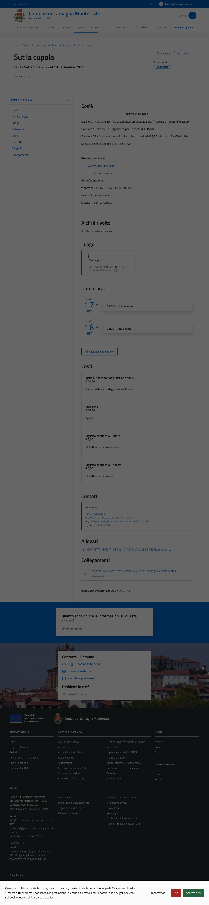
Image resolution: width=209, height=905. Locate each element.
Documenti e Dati (19, 768)
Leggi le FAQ (65, 797)
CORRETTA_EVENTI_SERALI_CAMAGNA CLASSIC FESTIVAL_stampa (129, 549)
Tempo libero (142, 27)
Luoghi (158, 774)
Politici (13, 752)
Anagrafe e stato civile (70, 752)
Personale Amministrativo (24, 757)
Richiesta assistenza (69, 813)
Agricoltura (122, 27)
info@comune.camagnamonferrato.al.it (31, 820)
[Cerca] (192, 15)
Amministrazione (27, 27)
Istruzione (162, 27)
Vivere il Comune (88, 27)
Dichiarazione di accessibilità (121, 818)
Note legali (112, 813)
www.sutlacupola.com (101, 166)
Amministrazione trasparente (122, 797)
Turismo (110, 773)
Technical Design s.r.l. (32, 895)
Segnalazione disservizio (71, 808)
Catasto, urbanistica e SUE (72, 768)
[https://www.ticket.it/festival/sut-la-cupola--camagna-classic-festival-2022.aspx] (136, 573)
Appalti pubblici (66, 757)
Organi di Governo (19, 747)
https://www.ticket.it (100, 173)
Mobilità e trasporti (116, 757)
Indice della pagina (40, 100)
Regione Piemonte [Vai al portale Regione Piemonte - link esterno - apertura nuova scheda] (21, 4)
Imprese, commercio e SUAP (121, 752)
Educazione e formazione (71, 778)
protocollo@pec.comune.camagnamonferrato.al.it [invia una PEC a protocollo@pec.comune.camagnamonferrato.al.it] (122, 521)
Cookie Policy (113, 808)
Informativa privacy (116, 803)
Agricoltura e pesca (68, 742)
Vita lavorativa (114, 778)
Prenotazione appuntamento (73, 803)
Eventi (158, 779)
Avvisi (158, 752)
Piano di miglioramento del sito (123, 824)
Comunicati (161, 747)
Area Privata (16, 875)
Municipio (95, 260)
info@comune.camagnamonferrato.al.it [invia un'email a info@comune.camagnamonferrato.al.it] (108, 517)
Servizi (66, 27)
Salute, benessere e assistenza (123, 763)
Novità (50, 27)
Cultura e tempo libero (70, 773)
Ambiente (63, 747)
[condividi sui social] (162, 53)
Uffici (12, 742)
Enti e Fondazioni (19, 763)
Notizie (158, 742)
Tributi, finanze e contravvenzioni (124, 768)
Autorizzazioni (65, 763)
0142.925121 (95, 514)
